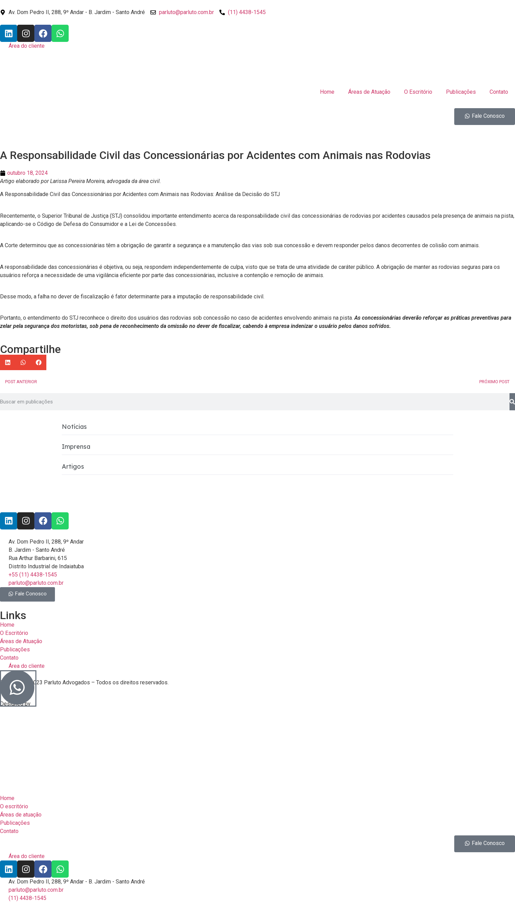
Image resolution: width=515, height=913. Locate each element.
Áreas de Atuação (369, 92)
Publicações (461, 92)
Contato (499, 92)
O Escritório (418, 92)
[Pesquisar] (512, 401)
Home (327, 92)
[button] (7, 362)
